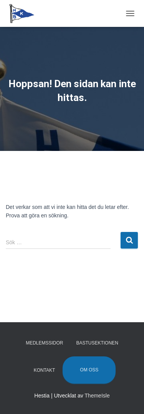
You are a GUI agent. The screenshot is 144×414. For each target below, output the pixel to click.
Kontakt (44, 370)
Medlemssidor (44, 343)
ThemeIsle (96, 395)
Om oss (89, 370)
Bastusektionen (97, 343)
